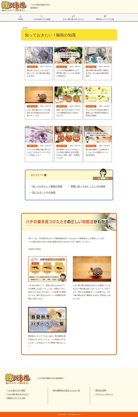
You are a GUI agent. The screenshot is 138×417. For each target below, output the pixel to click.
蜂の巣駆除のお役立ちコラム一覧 (66, 390)
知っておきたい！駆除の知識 (47, 186)
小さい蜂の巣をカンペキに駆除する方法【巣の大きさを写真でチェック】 (39, 102)
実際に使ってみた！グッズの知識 (88, 186)
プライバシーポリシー (104, 394)
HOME (20, 19)
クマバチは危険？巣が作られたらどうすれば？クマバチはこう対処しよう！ (39, 141)
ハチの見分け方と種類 (41, 19)
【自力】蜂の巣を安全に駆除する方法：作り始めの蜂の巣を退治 (98, 62)
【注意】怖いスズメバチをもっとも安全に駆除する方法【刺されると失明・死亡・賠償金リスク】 (68, 142)
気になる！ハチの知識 (43, 192)
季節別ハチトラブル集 (105, 19)
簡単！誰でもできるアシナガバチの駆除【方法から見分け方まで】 (68, 102)
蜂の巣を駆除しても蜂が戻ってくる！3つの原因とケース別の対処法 (98, 141)
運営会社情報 (100, 390)
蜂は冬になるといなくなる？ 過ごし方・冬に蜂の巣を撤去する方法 (39, 62)
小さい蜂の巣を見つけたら (73, 19)
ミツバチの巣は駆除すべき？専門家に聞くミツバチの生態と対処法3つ (68, 62)
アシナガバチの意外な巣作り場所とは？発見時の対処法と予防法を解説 (98, 102)
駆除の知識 (32, 67)
